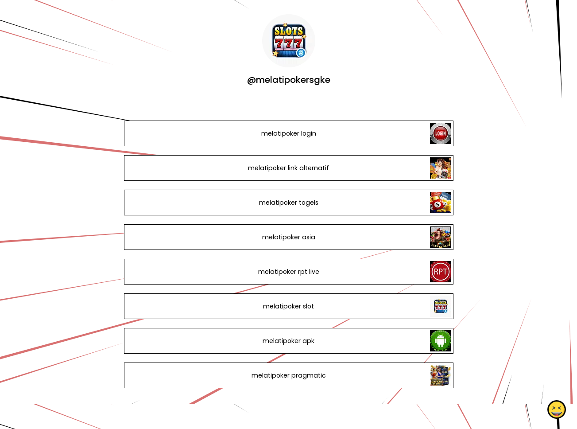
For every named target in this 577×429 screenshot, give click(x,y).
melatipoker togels (288, 202)
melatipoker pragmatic (288, 375)
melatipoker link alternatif (288, 168)
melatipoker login (288, 133)
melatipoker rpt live (288, 271)
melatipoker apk (288, 340)
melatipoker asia (288, 237)
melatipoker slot (288, 306)
